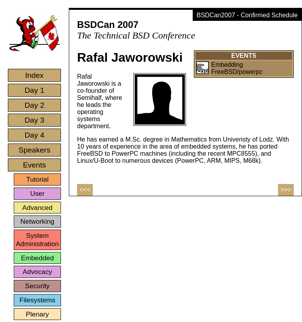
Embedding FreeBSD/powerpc (237, 68)
